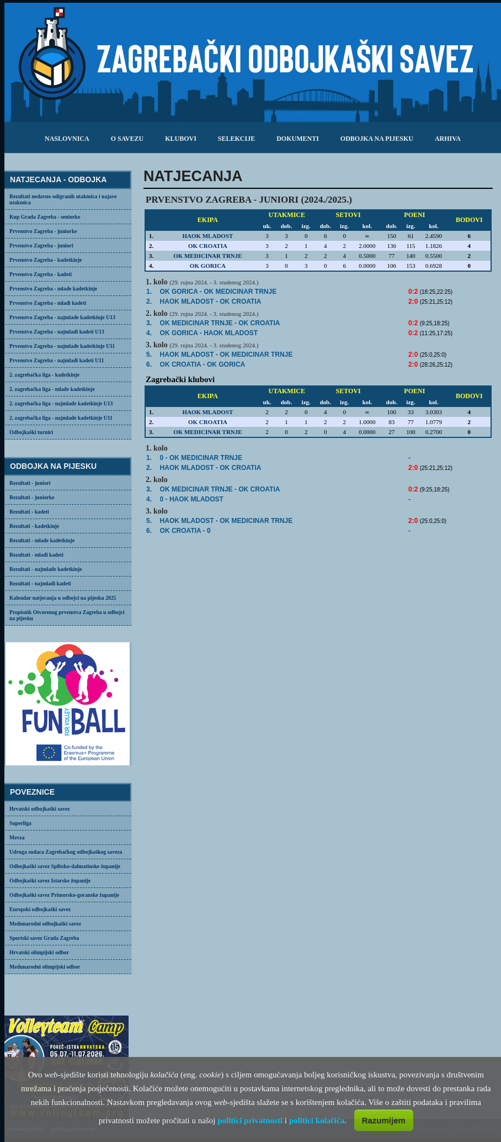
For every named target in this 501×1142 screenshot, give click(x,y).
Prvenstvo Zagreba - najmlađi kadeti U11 (56, 360)
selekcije (236, 138)
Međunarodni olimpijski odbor (44, 967)
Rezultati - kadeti (29, 512)
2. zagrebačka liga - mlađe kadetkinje (52, 389)
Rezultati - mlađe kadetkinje (41, 540)
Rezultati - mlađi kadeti (36, 555)
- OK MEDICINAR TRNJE (226, 354)
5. (149, 354)
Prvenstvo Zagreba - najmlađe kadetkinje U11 (62, 346)
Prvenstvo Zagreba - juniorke (43, 231)
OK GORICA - (218, 291)
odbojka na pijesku (376, 138)
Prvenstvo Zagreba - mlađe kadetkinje (53, 289)
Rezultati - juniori (30, 483)
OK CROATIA (207, 245)
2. (149, 301)
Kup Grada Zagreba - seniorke (44, 217)
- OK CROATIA (211, 301)
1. (149, 291)
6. (149, 364)
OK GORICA (208, 265)
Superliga (20, 823)
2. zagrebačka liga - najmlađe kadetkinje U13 (61, 403)
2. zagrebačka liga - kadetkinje (44, 375)
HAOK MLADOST (207, 235)
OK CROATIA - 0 (185, 531)
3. (149, 323)
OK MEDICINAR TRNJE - (220, 323)
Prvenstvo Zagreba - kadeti (40, 274)
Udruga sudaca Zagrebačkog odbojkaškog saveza (65, 852)
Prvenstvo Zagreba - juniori (41, 245)
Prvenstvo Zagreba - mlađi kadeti (47, 303)
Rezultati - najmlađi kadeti (40, 583)
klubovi (180, 138)
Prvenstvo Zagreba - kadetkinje (45, 260)
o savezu (127, 138)
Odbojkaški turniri (31, 432)
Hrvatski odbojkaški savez (39, 809)
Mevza (17, 837)
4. (149, 333)
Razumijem (384, 1120)
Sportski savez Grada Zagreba (44, 938)
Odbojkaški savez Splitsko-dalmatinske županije (64, 866)
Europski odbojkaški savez (40, 909)
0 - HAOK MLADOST (191, 499)
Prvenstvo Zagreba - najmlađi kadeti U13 (56, 332)
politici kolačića (316, 1120)
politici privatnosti (250, 1120)
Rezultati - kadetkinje (34, 526)
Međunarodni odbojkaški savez (45, 924)
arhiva (448, 138)
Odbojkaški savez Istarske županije (49, 880)
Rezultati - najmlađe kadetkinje (45, 569)
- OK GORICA (203, 364)
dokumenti (297, 138)
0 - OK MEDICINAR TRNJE (201, 458)
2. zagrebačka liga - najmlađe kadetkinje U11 (61, 418)
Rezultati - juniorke (32, 497)
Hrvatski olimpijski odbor (39, 952)
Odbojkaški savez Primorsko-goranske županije (64, 895)
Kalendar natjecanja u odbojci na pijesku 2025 (62, 598)
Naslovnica (67, 138)
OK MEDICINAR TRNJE (207, 255)
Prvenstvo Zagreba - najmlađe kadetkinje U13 (62, 317)
